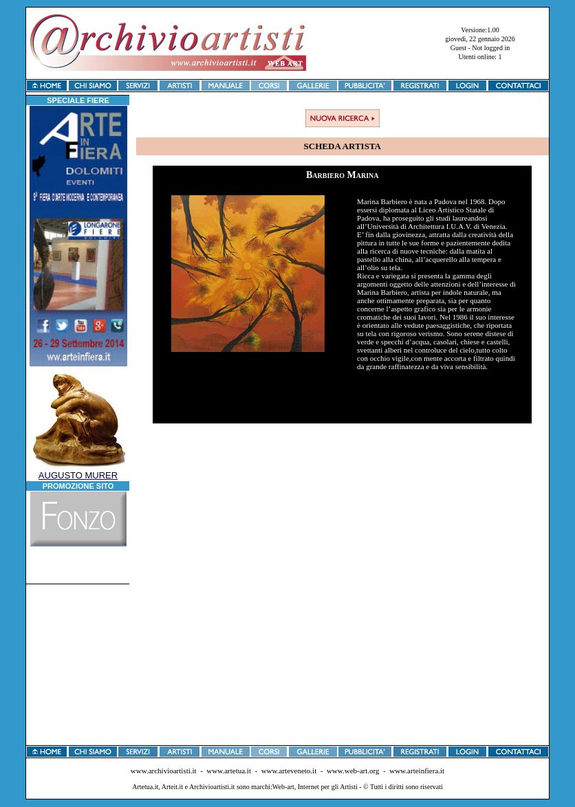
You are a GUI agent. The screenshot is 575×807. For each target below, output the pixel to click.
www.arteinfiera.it (416, 770)
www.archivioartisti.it (164, 770)
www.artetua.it (228, 770)
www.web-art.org (353, 770)
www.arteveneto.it (289, 770)
